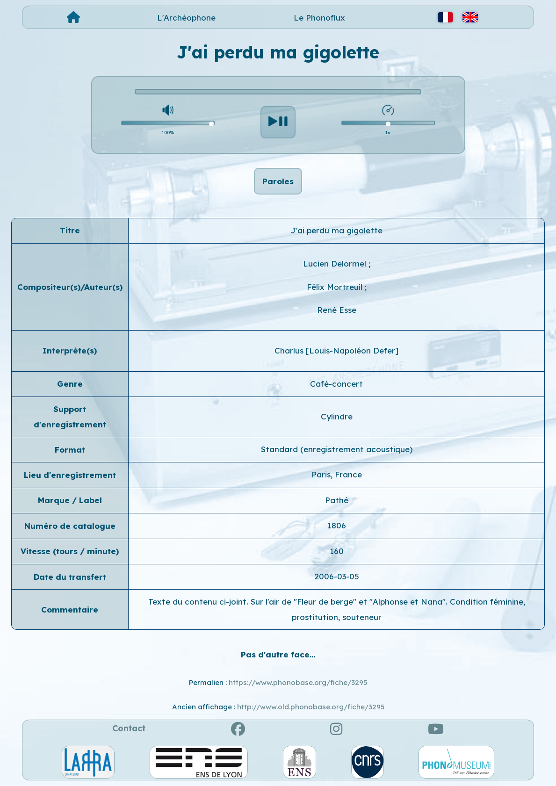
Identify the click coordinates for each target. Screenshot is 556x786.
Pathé (336, 500)
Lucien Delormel (335, 263)
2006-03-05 (336, 576)
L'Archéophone (186, 17)
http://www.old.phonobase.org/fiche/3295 (310, 706)
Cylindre (337, 416)
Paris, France (336, 474)
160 (337, 551)
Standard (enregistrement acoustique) (336, 449)
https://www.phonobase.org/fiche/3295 (298, 682)
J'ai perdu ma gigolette (337, 230)
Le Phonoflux (319, 17)
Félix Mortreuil (336, 287)
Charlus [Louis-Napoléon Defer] (336, 350)
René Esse (336, 310)
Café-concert (336, 384)
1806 (336, 525)
